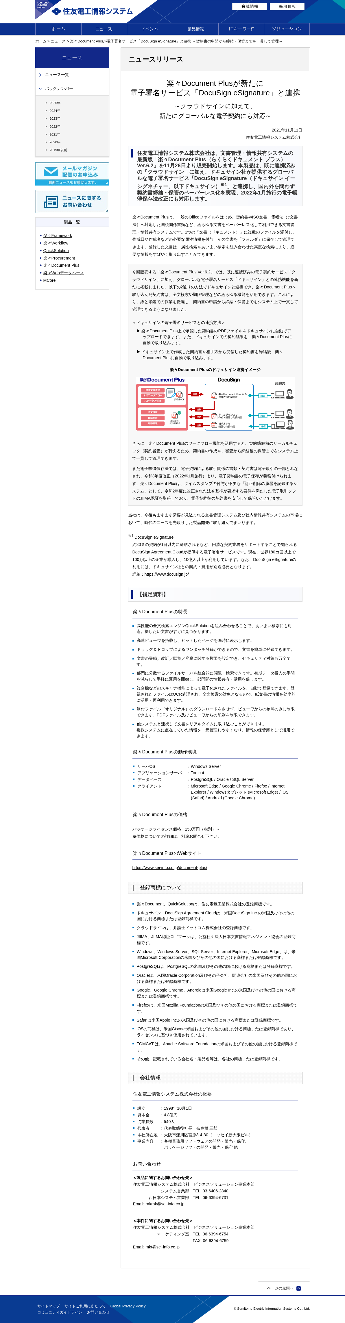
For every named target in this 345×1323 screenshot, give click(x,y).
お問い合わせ (98, 1312)
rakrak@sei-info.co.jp (165, 1204)
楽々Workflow (56, 243)
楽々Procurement (59, 258)
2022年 (55, 126)
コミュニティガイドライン (59, 1312)
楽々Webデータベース (63, 272)
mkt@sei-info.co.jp (162, 1247)
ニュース (58, 41)
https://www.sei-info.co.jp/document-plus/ (169, 867)
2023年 (55, 118)
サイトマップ (48, 1306)
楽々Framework (57, 235)
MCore (49, 280)
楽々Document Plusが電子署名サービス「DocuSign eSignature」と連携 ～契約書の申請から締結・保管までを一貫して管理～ (176, 41)
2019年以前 (59, 150)
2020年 (55, 142)
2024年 (55, 110)
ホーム (41, 41)
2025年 (55, 103)
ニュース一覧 (57, 75)
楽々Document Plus (61, 265)
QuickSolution (56, 250)
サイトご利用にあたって (85, 1306)
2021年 (55, 134)
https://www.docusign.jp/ (167, 574)
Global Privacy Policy (127, 1306)
